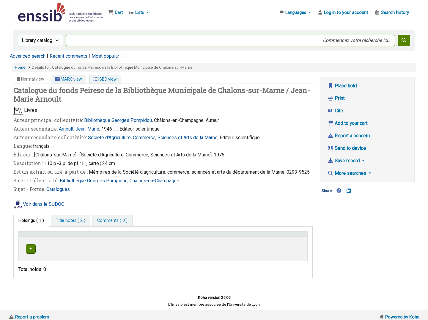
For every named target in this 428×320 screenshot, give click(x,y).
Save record (344, 161)
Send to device (347, 148)
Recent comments (68, 56)
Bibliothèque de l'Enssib (31, 8)
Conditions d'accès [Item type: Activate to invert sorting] (39, 236)
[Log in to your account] (342, 12)
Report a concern (349, 136)
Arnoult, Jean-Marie (79, 129)
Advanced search (27, 56)
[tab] (70, 221)
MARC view (68, 79)
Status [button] (286, 236)
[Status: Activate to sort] (292, 236)
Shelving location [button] (131, 236)
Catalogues (58, 189)
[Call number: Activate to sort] (242, 236)
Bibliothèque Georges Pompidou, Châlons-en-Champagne (119, 180)
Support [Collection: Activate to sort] (89, 236)
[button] (115, 12)
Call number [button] (221, 236)
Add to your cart (347, 123)
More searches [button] (347, 173)
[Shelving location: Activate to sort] (159, 236)
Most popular (105, 56)
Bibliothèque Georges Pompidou (118, 120)
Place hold (342, 86)
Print (336, 98)
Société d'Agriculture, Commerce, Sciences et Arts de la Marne (153, 137)
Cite (335, 111)
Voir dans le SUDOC (43, 204)
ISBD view (105, 79)
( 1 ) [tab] (31, 220)
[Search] (404, 40)
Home (20, 67)
